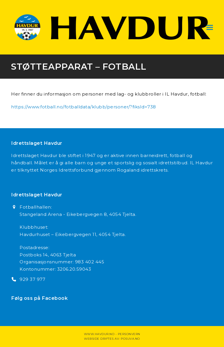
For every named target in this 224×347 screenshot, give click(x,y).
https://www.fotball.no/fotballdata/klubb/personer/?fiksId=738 (83, 107)
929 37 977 (32, 279)
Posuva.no (130, 339)
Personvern (129, 334)
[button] (209, 27)
